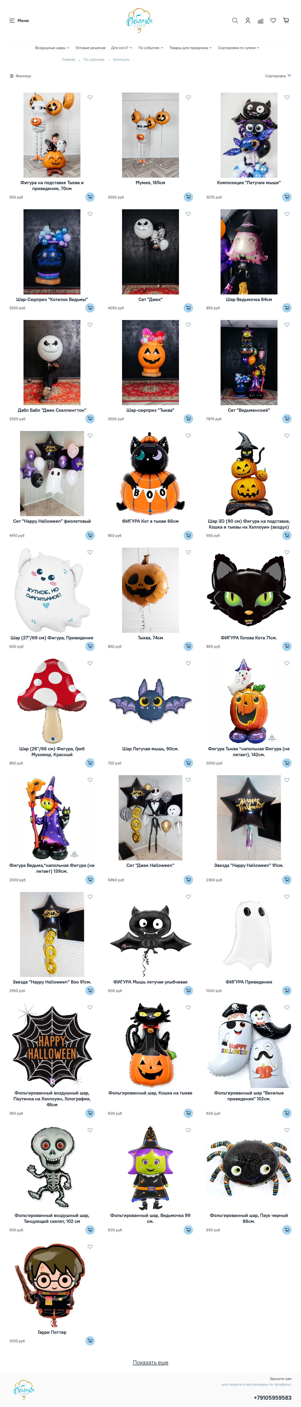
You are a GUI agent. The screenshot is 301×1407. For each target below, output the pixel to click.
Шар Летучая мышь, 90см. (150, 748)
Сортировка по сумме (239, 47)
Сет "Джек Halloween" (150, 865)
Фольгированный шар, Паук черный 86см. (249, 1218)
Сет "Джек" (150, 299)
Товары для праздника (191, 47)
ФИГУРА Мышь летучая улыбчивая (150, 982)
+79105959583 (273, 1397)
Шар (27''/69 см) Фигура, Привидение (52, 638)
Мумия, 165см (150, 182)
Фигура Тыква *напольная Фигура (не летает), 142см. (249, 751)
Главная (68, 59)
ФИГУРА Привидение (249, 982)
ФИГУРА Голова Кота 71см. (249, 638)
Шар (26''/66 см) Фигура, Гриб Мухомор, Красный (52, 751)
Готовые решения (91, 47)
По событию (151, 47)
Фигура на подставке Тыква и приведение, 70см (52, 185)
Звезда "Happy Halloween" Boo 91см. (52, 982)
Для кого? (122, 47)
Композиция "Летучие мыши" (249, 182)
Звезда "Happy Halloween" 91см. (249, 865)
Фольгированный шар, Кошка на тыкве (150, 1093)
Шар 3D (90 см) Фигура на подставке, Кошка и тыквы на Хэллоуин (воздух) (249, 524)
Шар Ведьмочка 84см (249, 299)
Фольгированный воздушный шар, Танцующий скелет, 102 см (52, 1218)
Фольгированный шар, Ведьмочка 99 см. (150, 1218)
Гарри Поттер (52, 1332)
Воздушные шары (52, 47)
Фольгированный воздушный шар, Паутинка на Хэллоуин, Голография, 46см (52, 1098)
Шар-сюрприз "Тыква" (150, 410)
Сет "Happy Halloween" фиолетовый (52, 521)
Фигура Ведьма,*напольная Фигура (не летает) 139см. (52, 868)
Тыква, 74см (150, 638)
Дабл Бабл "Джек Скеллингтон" (52, 410)
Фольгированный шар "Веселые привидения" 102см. (249, 1096)
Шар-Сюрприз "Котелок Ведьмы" (52, 299)
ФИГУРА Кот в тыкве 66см (150, 521)
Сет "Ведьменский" (249, 410)
